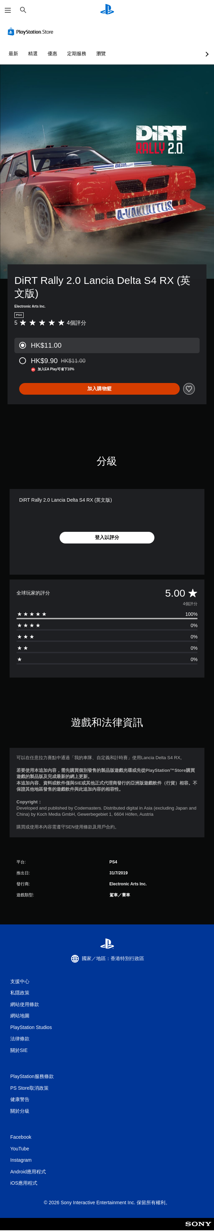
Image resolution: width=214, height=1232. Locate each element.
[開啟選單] (7, 10)
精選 (33, 53)
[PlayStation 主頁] (107, 10)
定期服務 (76, 53)
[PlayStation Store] (31, 31)
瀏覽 (101, 53)
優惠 (52, 53)
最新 (13, 53)
